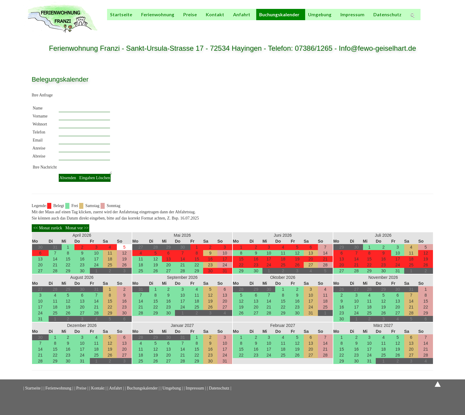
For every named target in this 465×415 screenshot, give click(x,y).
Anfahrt (241, 14)
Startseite (121, 14)
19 (124, 259)
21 (55, 265)
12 (124, 253)
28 (55, 270)
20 (40, 265)
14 (55, 259)
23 (82, 265)
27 (40, 270)
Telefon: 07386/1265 (301, 48)
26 (124, 265)
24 (96, 265)
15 (68, 259)
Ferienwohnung (157, 14)
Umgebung (320, 14)
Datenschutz (387, 14)
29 (68, 270)
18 (110, 259)
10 (96, 253)
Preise (190, 14)
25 (110, 265)
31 (224, 270)
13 (40, 259)
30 (82, 270)
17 (96, 259)
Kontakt (215, 14)
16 (82, 259)
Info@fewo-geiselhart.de (377, 48)
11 (110, 253)
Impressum (352, 14)
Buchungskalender (279, 14)
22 (68, 265)
